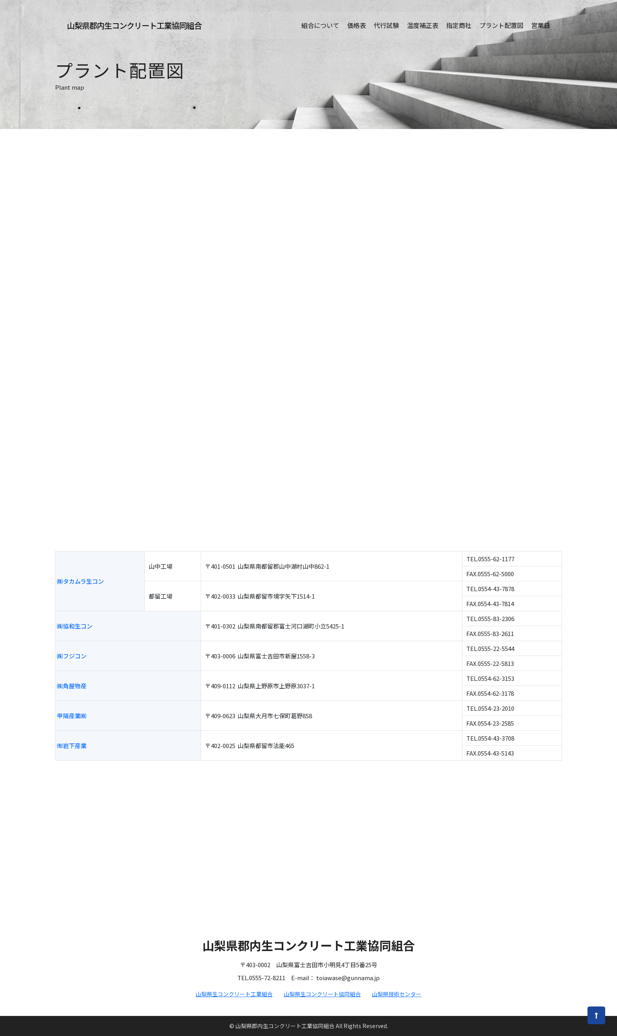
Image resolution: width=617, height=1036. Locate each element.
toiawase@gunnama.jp (348, 977)
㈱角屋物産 (72, 686)
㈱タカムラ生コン (80, 581)
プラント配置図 (501, 26)
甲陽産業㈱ (72, 716)
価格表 (356, 26)
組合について (320, 26)
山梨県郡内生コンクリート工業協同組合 (134, 26)
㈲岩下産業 (72, 745)
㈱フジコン (72, 656)
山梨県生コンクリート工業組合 (234, 994)
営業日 (540, 26)
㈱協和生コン (74, 626)
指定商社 (458, 26)
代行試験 (386, 26)
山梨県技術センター (396, 994)
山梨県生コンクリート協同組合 (322, 994)
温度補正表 (422, 26)
